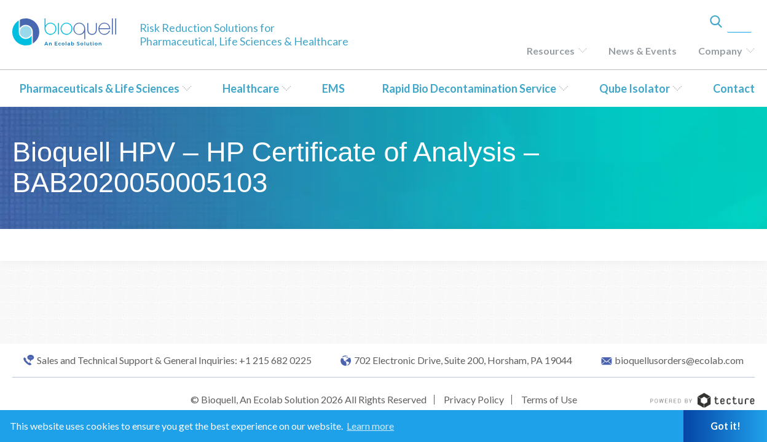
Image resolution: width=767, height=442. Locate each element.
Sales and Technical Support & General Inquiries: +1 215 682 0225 (174, 360)
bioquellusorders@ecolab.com (679, 360)
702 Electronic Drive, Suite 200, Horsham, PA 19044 (463, 360)
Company (720, 50)
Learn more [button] (370, 426)
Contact (734, 88)
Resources (551, 50)
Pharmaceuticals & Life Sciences (99, 88)
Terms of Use (549, 399)
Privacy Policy (474, 399)
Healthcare (250, 88)
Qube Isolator (634, 88)
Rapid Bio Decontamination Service (469, 88)
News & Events (642, 50)
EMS (333, 88)
